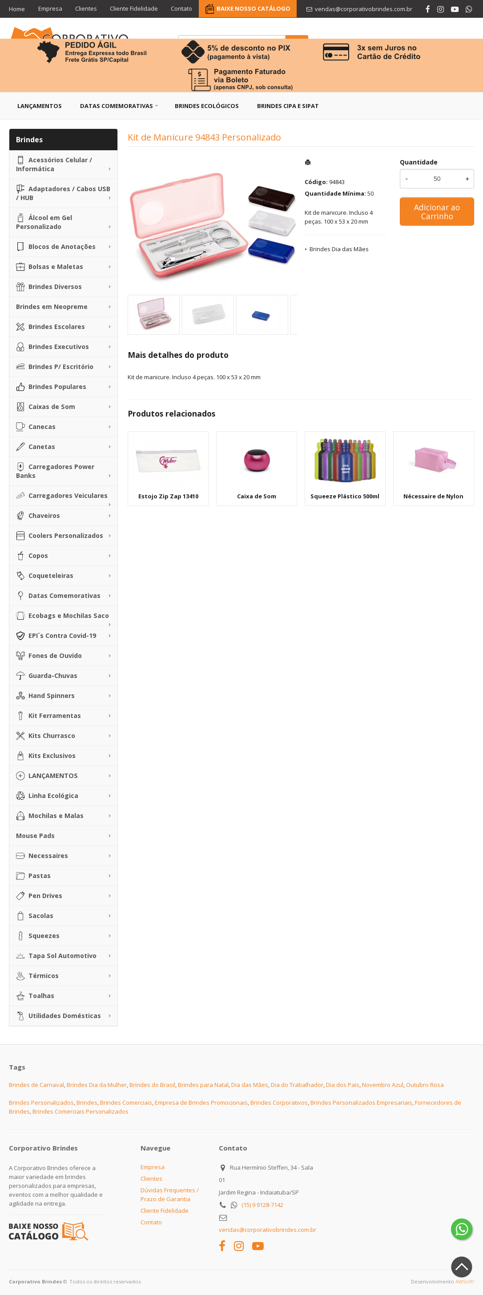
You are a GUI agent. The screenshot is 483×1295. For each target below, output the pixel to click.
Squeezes (38, 935)
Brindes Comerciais (126, 1103)
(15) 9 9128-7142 (262, 1205)
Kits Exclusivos (46, 755)
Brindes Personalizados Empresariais (361, 1103)
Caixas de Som (45, 406)
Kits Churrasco (45, 735)
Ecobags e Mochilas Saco (62, 615)
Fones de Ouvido (49, 655)
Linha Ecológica (47, 795)
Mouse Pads (35, 835)
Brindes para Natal (203, 1085)
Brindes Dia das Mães (339, 249)
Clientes (86, 9)
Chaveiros (38, 515)
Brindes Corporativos (279, 1103)
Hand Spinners (45, 695)
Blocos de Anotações (56, 246)
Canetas (35, 446)
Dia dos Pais (342, 1085)
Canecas (36, 426)
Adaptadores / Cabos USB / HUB (63, 193)
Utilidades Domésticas (58, 1015)
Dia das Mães (249, 1085)
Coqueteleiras (44, 575)
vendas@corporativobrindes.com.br (267, 1230)
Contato (182, 9)
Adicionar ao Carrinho (437, 211)
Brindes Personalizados (41, 1103)
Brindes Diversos (49, 286)
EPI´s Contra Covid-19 (56, 635)
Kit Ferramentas (48, 715)
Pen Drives (39, 895)
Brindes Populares (51, 386)
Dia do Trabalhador (297, 1085)
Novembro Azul (382, 1085)
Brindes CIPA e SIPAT (288, 106)
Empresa (50, 9)
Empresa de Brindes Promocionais (201, 1103)
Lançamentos (39, 106)
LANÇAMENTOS (47, 775)
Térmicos (37, 975)
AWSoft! (464, 1281)
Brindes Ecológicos (207, 106)
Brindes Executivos (52, 346)
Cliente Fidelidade (135, 9)
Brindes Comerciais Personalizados (80, 1111)
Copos (32, 555)
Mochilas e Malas (50, 815)
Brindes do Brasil (152, 1085)
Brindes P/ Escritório (54, 366)
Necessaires (42, 855)
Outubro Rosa (425, 1085)
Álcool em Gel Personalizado (44, 222)
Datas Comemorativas (116, 106)
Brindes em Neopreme (52, 306)
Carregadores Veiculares (62, 495)
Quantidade (419, 162)
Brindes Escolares (50, 326)
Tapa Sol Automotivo (56, 955)
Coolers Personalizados (59, 535)
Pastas (33, 875)
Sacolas (34, 915)
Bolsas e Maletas (49, 266)
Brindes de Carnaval (36, 1085)
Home (17, 9)
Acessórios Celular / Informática (54, 164)
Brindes (86, 1103)
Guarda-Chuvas (46, 675)
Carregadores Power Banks (55, 471)
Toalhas (35, 995)
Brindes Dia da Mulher (97, 1085)
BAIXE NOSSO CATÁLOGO (255, 9)
